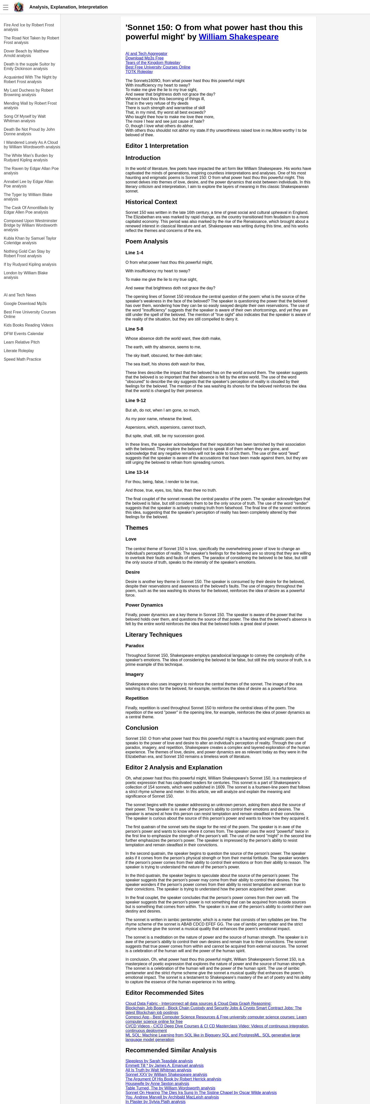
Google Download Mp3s (25, 303)
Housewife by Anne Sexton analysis (157, 1083)
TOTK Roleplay (139, 72)
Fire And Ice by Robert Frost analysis (29, 27)
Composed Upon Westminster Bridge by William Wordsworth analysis (30, 225)
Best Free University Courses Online (30, 314)
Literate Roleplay (19, 351)
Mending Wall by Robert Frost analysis (30, 105)
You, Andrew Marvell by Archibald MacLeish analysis (172, 1097)
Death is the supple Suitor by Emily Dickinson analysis (29, 66)
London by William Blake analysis (26, 275)
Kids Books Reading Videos (28, 325)
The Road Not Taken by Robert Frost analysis (31, 40)
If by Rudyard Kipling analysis (30, 264)
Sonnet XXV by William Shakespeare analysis (166, 1074)
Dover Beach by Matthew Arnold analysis (26, 53)
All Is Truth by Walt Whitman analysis (159, 1070)
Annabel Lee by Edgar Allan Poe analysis (28, 183)
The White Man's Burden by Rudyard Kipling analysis (28, 157)
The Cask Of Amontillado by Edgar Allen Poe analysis (28, 210)
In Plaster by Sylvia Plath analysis (156, 1101)
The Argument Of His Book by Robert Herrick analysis (173, 1079)
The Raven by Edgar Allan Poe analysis (31, 170)
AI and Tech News (20, 295)
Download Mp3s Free (145, 58)
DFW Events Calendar (24, 334)
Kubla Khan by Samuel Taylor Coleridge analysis (30, 240)
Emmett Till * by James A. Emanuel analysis (165, 1065)
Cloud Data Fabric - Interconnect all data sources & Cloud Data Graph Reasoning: (199, 1003)
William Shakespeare (239, 36)
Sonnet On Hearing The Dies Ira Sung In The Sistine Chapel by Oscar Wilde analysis (201, 1092)
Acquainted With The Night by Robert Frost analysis (30, 79)
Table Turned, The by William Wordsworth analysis (170, 1088)
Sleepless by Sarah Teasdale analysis (159, 1061)
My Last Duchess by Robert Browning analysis (28, 92)
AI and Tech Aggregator (146, 53)
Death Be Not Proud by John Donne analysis (29, 131)
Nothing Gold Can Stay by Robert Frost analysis (27, 253)
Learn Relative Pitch (22, 342)
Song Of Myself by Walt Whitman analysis (25, 118)
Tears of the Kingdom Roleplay (153, 62)
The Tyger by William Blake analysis (28, 196)
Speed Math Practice (22, 359)
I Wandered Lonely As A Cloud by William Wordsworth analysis (32, 144)
